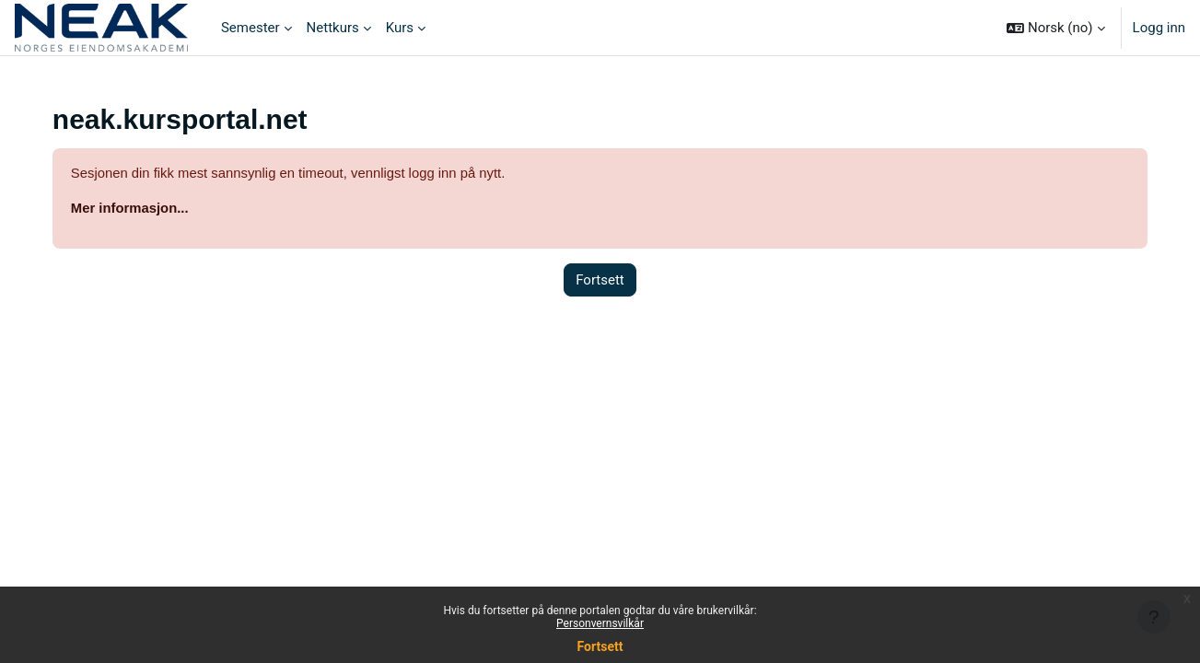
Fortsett (600, 646)
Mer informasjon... (143, 208)
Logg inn (1159, 27)
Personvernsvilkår (600, 623)
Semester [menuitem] (250, 27)
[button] (1055, 27)
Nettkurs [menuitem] (333, 27)
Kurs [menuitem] (400, 27)
